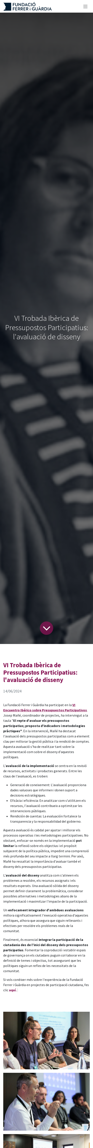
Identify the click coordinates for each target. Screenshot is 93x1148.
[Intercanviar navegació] (85, 6)
